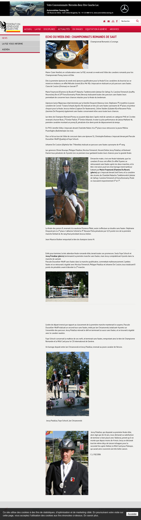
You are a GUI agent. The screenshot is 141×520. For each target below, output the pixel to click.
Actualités (64, 29)
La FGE (38, 29)
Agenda (6, 49)
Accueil (28, 29)
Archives (114, 29)
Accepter (132, 514)
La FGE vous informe (12, 43)
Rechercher (137, 21)
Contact (109, 21)
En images (78, 29)
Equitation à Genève (96, 29)
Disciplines (49, 29)
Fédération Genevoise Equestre (10, 26)
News (4, 38)
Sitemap (113, 21)
